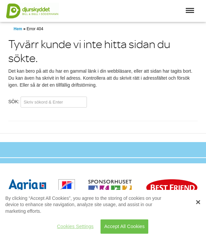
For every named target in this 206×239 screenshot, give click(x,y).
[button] (190, 10)
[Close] (198, 202)
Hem (18, 29)
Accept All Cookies (124, 226)
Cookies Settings (75, 226)
